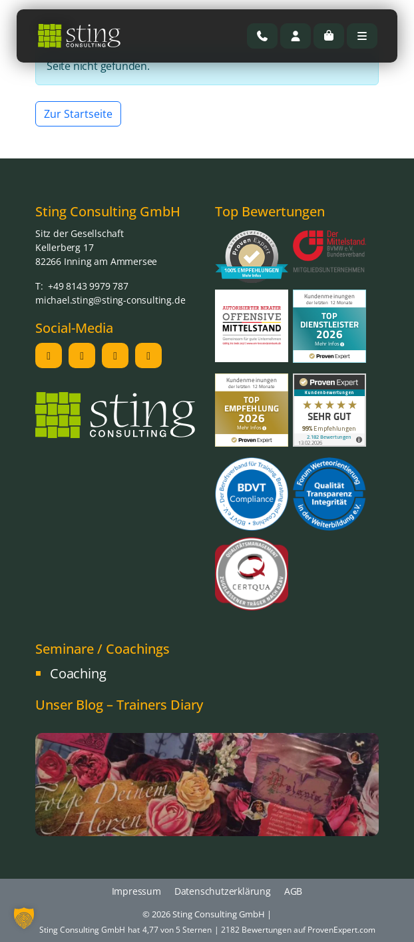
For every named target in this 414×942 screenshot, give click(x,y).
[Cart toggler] (328, 36)
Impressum (136, 891)
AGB (293, 891)
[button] (24, 918)
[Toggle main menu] (362, 36)
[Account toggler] (295, 36)
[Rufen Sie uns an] (262, 36)
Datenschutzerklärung (222, 891)
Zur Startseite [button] (78, 114)
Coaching (78, 673)
